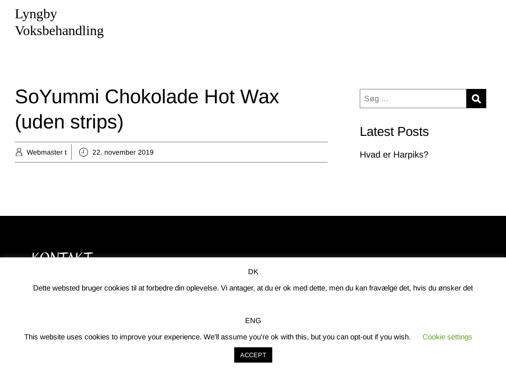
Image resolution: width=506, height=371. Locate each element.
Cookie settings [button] (447, 336)
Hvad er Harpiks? (394, 155)
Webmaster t (47, 152)
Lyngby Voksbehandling (59, 22)
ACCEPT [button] (253, 355)
